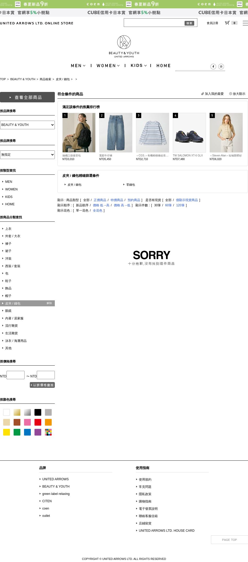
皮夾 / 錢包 (63, 79)
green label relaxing (56, 494)
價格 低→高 (101, 205)
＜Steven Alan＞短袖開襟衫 (226, 155)
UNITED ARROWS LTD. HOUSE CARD (166, 530)
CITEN (47, 501)
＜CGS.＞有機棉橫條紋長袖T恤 (152, 155)
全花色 (97, 210)
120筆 (180, 205)
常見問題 (145, 487)
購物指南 (145, 501)
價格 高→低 (122, 205)
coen (45, 508)
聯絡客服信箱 (148, 516)
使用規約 (145, 479)
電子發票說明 (148, 509)
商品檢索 (45, 79)
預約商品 (134, 200)
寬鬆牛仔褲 (105, 155)
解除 (49, 303)
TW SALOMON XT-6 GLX (188, 155)
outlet (46, 516)
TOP (3, 79)
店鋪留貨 (145, 523)
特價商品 (117, 200)
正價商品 (100, 200)
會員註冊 (212, 23)
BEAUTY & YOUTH (23, 79)
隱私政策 (145, 494)
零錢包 (130, 184)
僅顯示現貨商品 (187, 200)
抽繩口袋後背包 (71, 155)
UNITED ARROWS (55, 479)
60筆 (168, 205)
